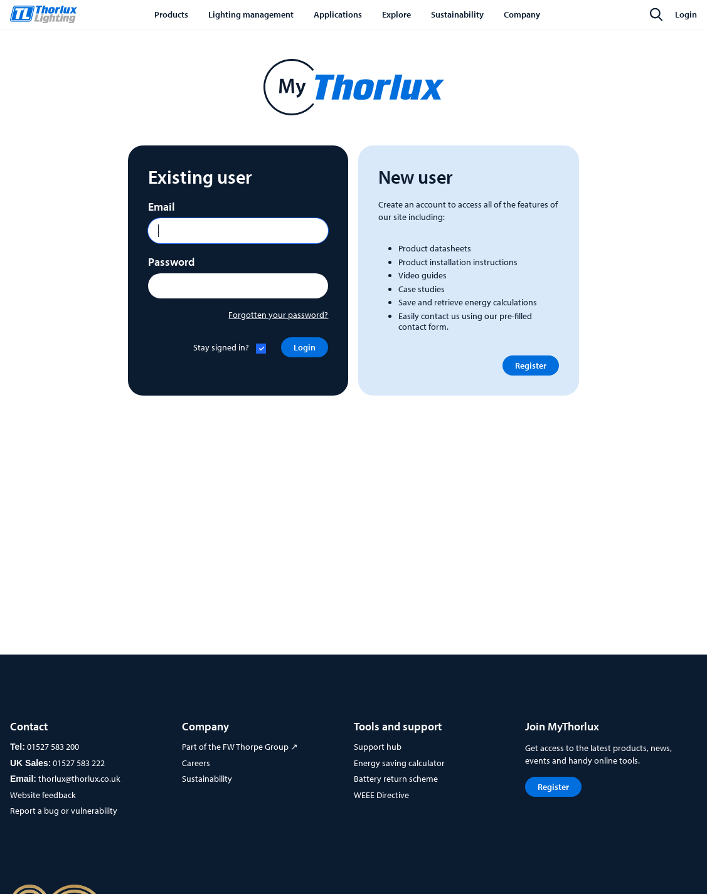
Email (161, 206)
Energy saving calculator (399, 763)
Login (686, 14)
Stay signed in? (221, 347)
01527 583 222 (79, 763)
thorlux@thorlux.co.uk (79, 778)
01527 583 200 (53, 746)
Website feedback (43, 795)
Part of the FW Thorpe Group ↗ (240, 746)
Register (530, 365)
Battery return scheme (396, 778)
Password (171, 262)
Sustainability (207, 778)
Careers (196, 763)
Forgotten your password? (278, 314)
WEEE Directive (381, 795)
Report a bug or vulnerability (63, 810)
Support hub (377, 746)
